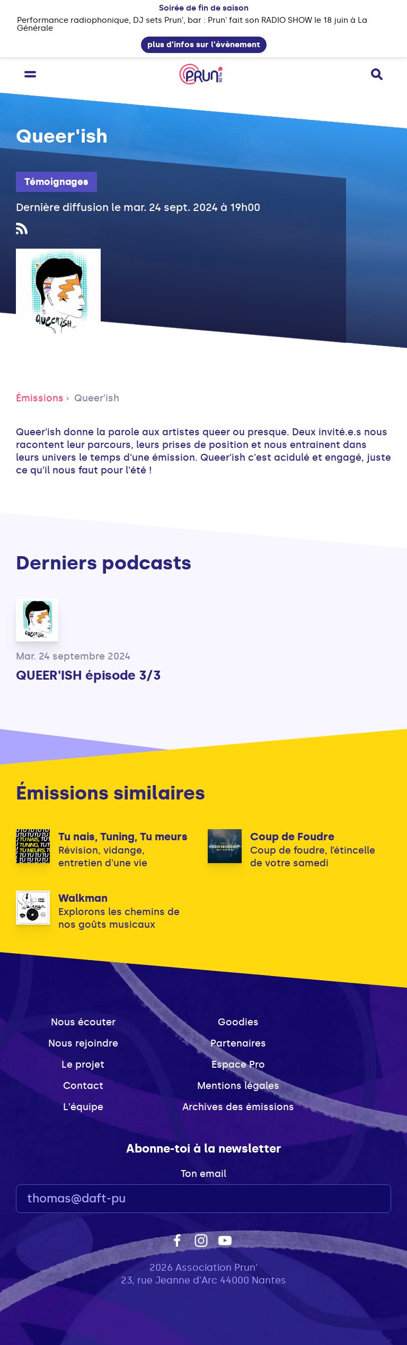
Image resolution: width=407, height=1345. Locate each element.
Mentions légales (238, 1086)
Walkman (83, 898)
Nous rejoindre (83, 1043)
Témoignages (56, 182)
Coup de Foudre (292, 836)
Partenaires (238, 1043)
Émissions (40, 398)
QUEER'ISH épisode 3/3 (88, 675)
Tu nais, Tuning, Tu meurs (123, 836)
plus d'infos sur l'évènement (203, 44)
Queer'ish (96, 398)
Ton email (203, 1174)
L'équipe (83, 1107)
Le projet (82, 1064)
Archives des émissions (238, 1107)
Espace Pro (238, 1064)
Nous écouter (83, 1022)
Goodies (238, 1022)
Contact (83, 1086)
